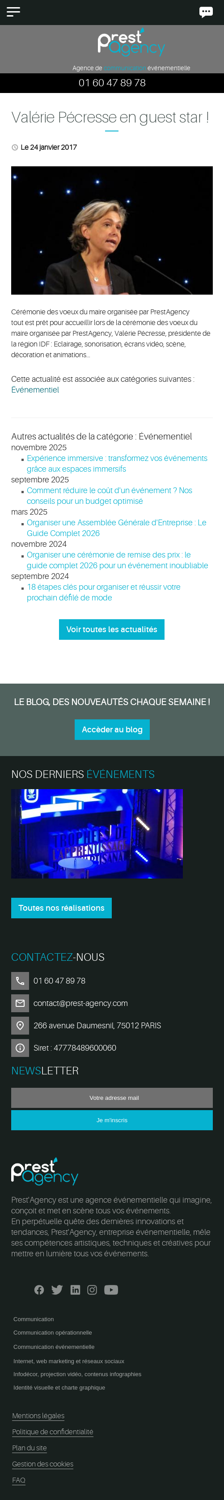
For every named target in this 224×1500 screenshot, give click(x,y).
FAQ (18, 1480)
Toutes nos (61, 908)
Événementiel (35, 389)
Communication (33, 1319)
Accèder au (112, 729)
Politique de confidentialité (52, 1432)
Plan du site (29, 1448)
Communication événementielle (53, 1347)
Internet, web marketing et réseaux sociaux (68, 1361)
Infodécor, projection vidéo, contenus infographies (77, 1374)
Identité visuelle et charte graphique (59, 1387)
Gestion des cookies (42, 1464)
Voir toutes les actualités (111, 629)
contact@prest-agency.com (81, 1003)
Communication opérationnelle (52, 1332)
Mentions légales (38, 1416)
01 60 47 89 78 (112, 83)
